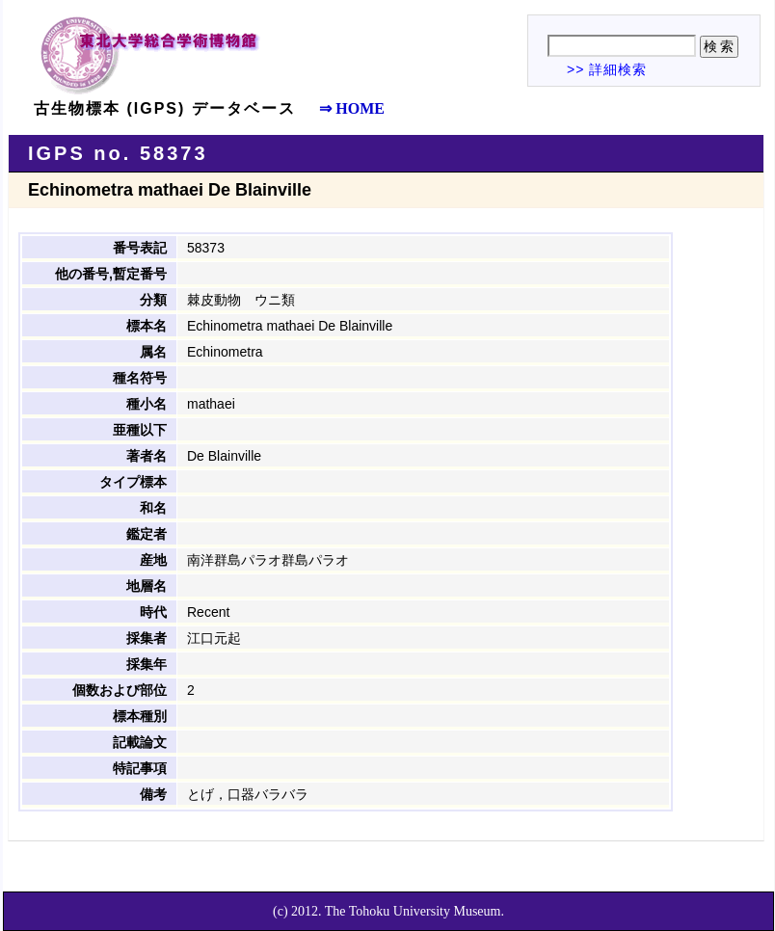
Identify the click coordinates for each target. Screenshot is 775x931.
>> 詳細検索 (607, 69)
